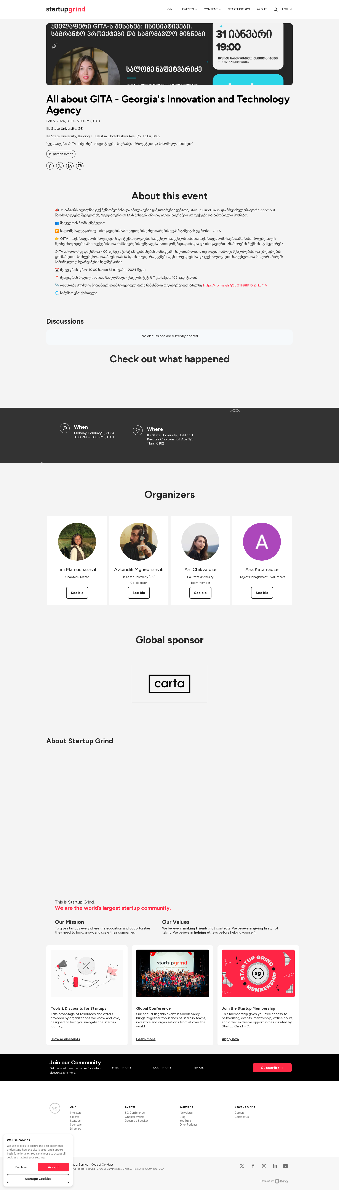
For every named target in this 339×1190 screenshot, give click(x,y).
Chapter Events (134, 1116)
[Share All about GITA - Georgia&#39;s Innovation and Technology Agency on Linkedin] (69, 166)
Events (188, 9)
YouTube (185, 1120)
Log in (287, 9)
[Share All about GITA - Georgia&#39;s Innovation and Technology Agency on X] (59, 166)
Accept (53, 1167)
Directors (75, 1128)
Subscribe (270, 1068)
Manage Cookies (38, 1178)
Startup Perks (239, 9)
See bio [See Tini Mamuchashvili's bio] (77, 593)
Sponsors (76, 1124)
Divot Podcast (188, 1124)
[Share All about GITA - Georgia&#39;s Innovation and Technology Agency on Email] (79, 166)
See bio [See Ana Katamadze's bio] (262, 593)
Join (169, 9)
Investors (75, 1112)
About (262, 9)
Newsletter (186, 1112)
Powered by (274, 1181)
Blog (182, 1116)
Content (211, 9)
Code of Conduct (102, 1164)
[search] (276, 9)
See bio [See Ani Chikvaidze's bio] (200, 593)
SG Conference (135, 1112)
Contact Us (242, 1116)
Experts (74, 1116)
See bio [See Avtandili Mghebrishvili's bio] (139, 593)
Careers (239, 1112)
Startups (75, 1120)
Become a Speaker (136, 1120)
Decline (21, 1167)
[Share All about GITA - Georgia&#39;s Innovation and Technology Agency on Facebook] (49, 166)
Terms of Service (78, 1164)
